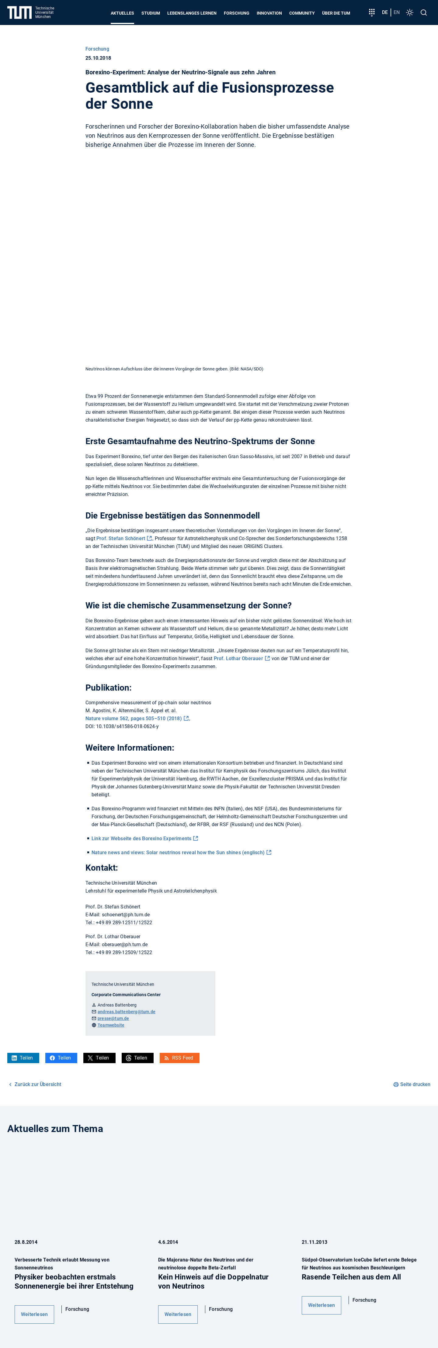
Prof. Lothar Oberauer (238, 658)
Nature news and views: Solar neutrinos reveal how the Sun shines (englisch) (178, 852)
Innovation (269, 13)
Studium (150, 13)
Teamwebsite (111, 1025)
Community (302, 13)
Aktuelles (122, 13)
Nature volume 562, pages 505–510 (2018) (133, 718)
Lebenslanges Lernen (192, 13)
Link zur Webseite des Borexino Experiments (141, 838)
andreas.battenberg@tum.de (126, 1011)
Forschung (236, 13)
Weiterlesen (34, 1314)
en (397, 12)
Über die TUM (336, 13)
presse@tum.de (113, 1018)
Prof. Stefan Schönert (120, 538)
